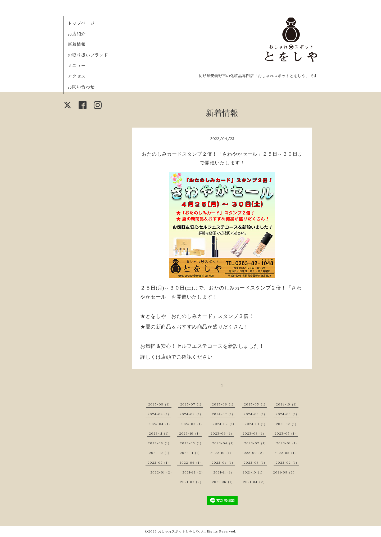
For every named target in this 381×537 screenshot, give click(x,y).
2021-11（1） (223, 472)
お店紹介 (77, 33)
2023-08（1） (254, 433)
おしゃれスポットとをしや (178, 531)
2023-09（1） (222, 433)
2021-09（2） (284, 472)
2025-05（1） (255, 404)
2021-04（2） (254, 482)
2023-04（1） (223, 443)
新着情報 (77, 44)
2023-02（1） (255, 443)
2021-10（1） (253, 472)
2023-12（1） (287, 424)
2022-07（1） (159, 462)
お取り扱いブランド (88, 54)
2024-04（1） (160, 424)
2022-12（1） (160, 453)
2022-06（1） (191, 462)
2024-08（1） (191, 414)
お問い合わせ (81, 86)
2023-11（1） (159, 433)
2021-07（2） (191, 482)
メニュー (77, 65)
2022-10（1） (221, 453)
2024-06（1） (255, 414)
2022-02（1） (287, 462)
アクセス (77, 76)
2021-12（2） (193, 472)
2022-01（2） (162, 472)
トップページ (81, 23)
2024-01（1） (256, 424)
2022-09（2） (254, 453)
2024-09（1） (159, 414)
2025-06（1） (223, 404)
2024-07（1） (223, 414)
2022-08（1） (286, 453)
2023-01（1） (287, 443)
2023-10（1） (190, 433)
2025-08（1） (159, 404)
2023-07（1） (286, 433)
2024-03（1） (192, 424)
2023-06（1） (159, 443)
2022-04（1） (223, 462)
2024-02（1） (224, 424)
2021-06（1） (223, 482)
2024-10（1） (287, 404)
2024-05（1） (287, 414)
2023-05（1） (191, 443)
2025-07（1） (191, 404)
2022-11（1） (190, 453)
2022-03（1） (255, 462)
